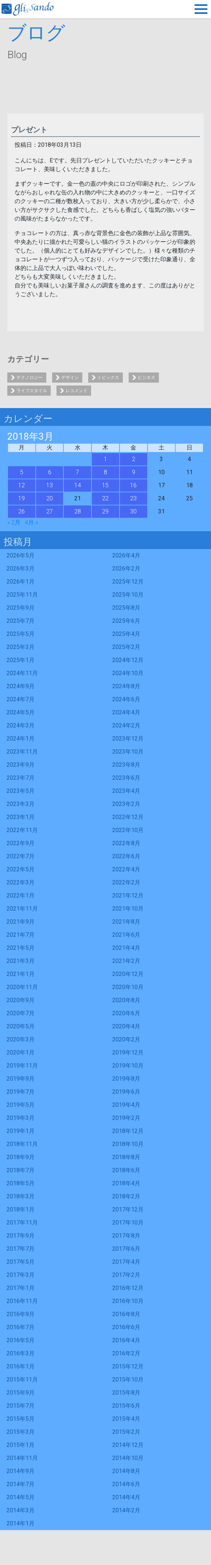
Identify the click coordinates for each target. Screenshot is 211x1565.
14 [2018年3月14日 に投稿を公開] (77, 485)
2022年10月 (128, 830)
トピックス (108, 377)
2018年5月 (21, 1183)
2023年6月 (126, 777)
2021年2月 (126, 960)
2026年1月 (21, 581)
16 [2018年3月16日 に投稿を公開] (133, 485)
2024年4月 (126, 712)
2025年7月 (21, 620)
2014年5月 (21, 1497)
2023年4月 (126, 790)
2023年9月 (21, 764)
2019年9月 (21, 1078)
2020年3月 (21, 1039)
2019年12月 (128, 1052)
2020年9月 (21, 1000)
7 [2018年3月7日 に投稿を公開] (77, 472)
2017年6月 (126, 1248)
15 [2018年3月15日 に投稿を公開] (105, 485)
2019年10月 (128, 1065)
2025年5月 (21, 633)
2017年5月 (21, 1261)
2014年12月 (128, 1444)
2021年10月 (128, 908)
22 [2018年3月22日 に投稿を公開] (105, 498)
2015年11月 (22, 1379)
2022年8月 (126, 843)
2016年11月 (22, 1301)
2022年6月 (126, 856)
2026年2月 (126, 568)
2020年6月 (126, 1013)
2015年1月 (21, 1444)
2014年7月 (21, 1484)
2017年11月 (22, 1222)
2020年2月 (126, 1039)
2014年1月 (21, 1523)
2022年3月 (21, 882)
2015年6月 (126, 1405)
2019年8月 (126, 1078)
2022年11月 (22, 830)
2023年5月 (21, 790)
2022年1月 (21, 895)
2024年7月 (21, 699)
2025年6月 (126, 620)
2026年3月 (21, 568)
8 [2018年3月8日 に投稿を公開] (105, 472)
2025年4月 (126, 633)
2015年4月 (126, 1418)
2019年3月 (21, 1117)
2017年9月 (21, 1235)
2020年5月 (21, 1026)
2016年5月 (21, 1340)
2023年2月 (126, 803)
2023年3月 (21, 803)
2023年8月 (126, 764)
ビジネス (146, 377)
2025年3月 (21, 647)
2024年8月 (126, 686)
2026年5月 (21, 555)
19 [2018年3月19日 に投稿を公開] (21, 498)
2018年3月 (21, 1196)
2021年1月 (21, 974)
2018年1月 (21, 1209)
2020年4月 (126, 1026)
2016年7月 (21, 1327)
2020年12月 (128, 974)
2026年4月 (126, 555)
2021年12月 (128, 895)
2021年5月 (21, 947)
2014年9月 (21, 1471)
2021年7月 (21, 934)
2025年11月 (22, 594)
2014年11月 (22, 1458)
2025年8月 (126, 607)
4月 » (31, 522)
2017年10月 (128, 1222)
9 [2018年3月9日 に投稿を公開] (133, 472)
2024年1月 (21, 738)
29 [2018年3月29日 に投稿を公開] (105, 511)
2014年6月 (126, 1484)
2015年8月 (126, 1392)
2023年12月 (128, 738)
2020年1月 (21, 1052)
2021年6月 (126, 934)
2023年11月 (22, 751)
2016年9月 (21, 1314)
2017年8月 (126, 1235)
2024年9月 (21, 686)
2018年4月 (126, 1183)
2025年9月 (21, 607)
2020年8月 (126, 1000)
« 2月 (13, 522)
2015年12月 (128, 1366)
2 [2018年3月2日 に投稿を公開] (133, 459)
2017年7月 (21, 1248)
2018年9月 (21, 1157)
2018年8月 (126, 1157)
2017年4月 (126, 1261)
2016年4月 (126, 1340)
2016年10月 (128, 1301)
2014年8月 (126, 1471)
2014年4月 (126, 1497)
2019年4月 (126, 1104)
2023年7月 (21, 777)
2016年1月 (21, 1366)
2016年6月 (126, 1327)
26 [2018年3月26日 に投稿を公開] (21, 511)
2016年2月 (126, 1353)
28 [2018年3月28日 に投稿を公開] (77, 511)
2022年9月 (21, 843)
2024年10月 (128, 673)
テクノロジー (29, 377)
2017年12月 (128, 1209)
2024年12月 (128, 660)
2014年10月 (128, 1458)
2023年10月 (128, 751)
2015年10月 (128, 1379)
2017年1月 (21, 1287)
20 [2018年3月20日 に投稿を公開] (49, 498)
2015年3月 (21, 1431)
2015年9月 (21, 1392)
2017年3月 (21, 1274)
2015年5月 (21, 1418)
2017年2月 (126, 1274)
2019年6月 (126, 1091)
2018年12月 (128, 1131)
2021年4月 (126, 947)
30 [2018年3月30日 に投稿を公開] (133, 511)
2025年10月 (128, 594)
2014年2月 (126, 1510)
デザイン (70, 377)
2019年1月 (21, 1131)
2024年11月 (22, 673)
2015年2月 (126, 1431)
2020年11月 (22, 987)
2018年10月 (128, 1144)
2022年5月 (21, 869)
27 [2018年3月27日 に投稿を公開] (49, 511)
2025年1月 (21, 660)
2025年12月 (128, 581)
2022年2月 (126, 882)
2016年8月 (126, 1314)
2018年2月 (126, 1196)
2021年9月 (21, 921)
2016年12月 (128, 1287)
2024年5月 (21, 712)
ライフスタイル (31, 390)
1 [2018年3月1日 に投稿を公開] (105, 459)
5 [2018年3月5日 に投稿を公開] (21, 472)
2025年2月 (126, 647)
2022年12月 (128, 817)
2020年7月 (21, 1013)
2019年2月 (126, 1117)
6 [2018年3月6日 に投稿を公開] (49, 472)
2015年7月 (21, 1405)
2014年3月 (21, 1510)
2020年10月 (128, 987)
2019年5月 (21, 1104)
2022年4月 (126, 869)
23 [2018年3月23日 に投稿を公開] (133, 498)
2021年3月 (21, 960)
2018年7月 (21, 1170)
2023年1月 (21, 817)
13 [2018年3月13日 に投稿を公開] (49, 485)
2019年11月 (22, 1065)
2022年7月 (21, 856)
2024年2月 (126, 725)
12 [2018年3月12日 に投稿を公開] (21, 485)
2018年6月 (126, 1170)
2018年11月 (22, 1144)
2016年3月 (21, 1353)
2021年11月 (22, 908)
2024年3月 (21, 725)
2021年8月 (126, 921)
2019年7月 (21, 1091)
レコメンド (76, 390)
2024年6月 (126, 699)
